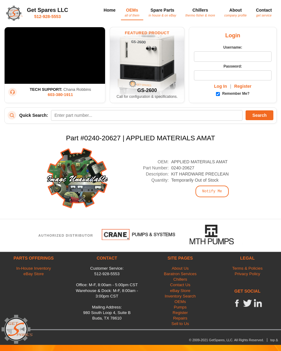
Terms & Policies (247, 268)
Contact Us (180, 285)
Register (243, 86)
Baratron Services (180, 274)
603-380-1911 (60, 94)
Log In (220, 86)
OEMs (132, 12)
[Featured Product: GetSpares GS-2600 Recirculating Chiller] (147, 65)
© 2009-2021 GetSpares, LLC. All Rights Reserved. (226, 340)
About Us (180, 268)
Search (259, 115)
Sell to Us (180, 323)
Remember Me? (233, 93)
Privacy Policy (247, 274)
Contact (264, 12)
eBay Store (34, 274)
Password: (233, 66)
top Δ (274, 340)
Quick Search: (33, 115)
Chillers (200, 12)
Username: (232, 47)
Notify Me (212, 191)
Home (109, 10)
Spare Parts (162, 12)
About (235, 12)
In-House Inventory (33, 268)
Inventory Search (180, 296)
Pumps (180, 307)
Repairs (180, 318)
